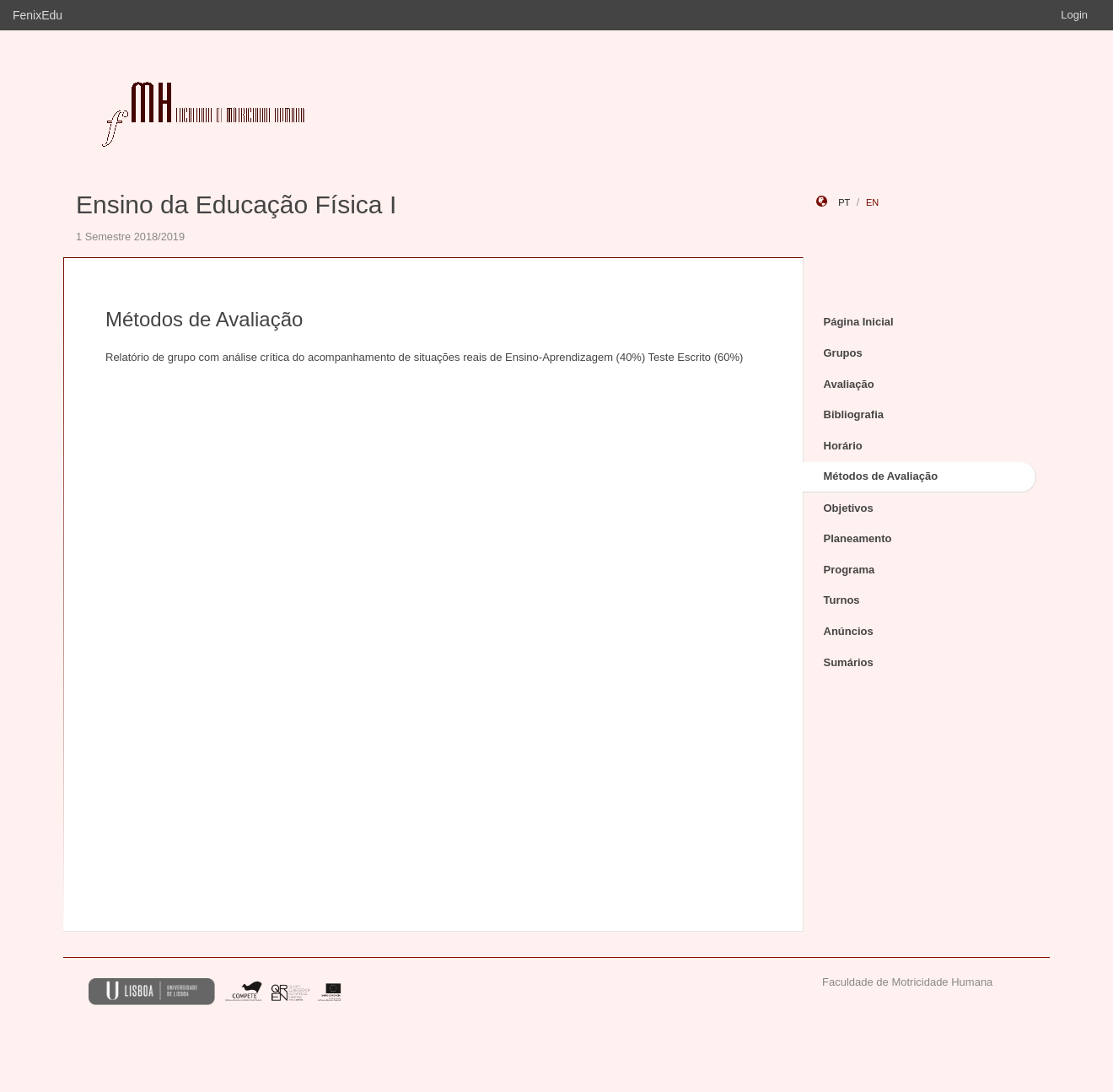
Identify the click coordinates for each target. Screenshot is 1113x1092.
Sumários (849, 662)
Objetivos (849, 508)
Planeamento (858, 538)
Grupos (843, 353)
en (872, 202)
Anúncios (849, 631)
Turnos (842, 600)
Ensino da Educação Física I (236, 204)
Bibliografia (854, 414)
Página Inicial (859, 321)
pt (844, 202)
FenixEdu (37, 15)
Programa (849, 569)
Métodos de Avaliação (881, 476)
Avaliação (849, 384)
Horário (843, 445)
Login (1074, 14)
